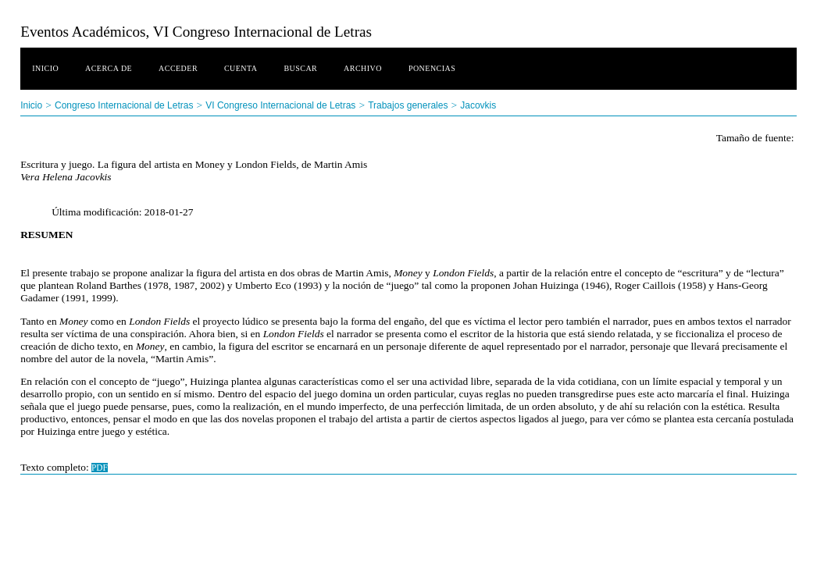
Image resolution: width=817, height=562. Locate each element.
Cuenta (241, 68)
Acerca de (108, 68)
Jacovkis (478, 105)
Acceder (178, 68)
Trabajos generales (408, 105)
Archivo (363, 68)
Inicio (45, 68)
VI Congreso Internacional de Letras (280, 105)
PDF (99, 467)
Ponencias (431, 68)
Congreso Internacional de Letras (124, 105)
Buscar (300, 68)
